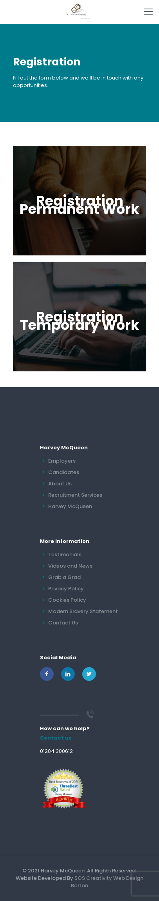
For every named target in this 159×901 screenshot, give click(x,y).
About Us (60, 483)
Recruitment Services (75, 495)
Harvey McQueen (70, 506)
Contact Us (63, 622)
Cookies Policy (67, 600)
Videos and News (70, 566)
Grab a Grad (64, 577)
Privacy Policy (66, 588)
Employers (62, 461)
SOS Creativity (93, 878)
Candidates (63, 472)
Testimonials (64, 554)
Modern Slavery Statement (83, 611)
